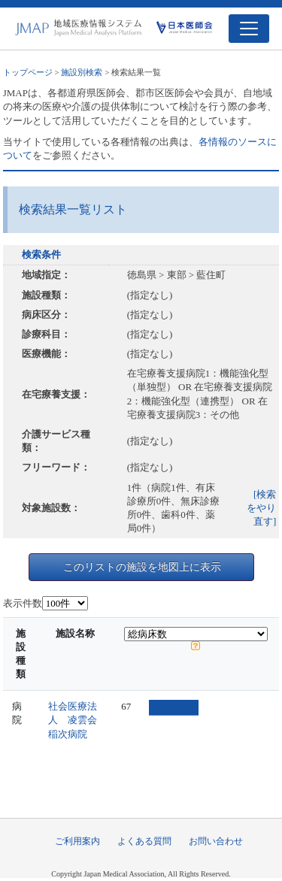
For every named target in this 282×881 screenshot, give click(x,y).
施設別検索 (81, 72)
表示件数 (22, 603)
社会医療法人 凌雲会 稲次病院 (77, 720)
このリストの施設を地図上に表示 (142, 567)
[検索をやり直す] (261, 508)
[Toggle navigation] (249, 29)
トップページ (28, 72)
